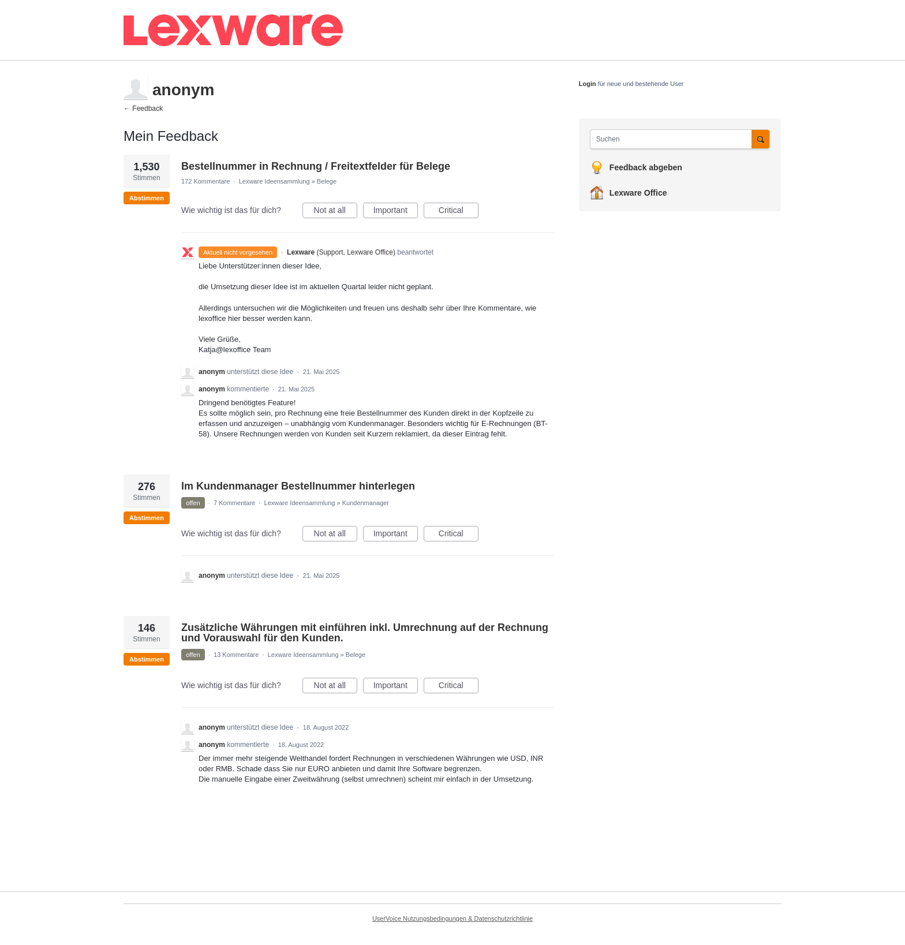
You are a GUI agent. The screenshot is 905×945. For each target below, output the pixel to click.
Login (587, 83)
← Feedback (143, 108)
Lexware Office (638, 192)
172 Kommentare (205, 181)
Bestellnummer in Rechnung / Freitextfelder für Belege (315, 166)
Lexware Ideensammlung (274, 181)
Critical (458, 212)
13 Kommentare (236, 654)
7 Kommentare (234, 502)
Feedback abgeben (645, 167)
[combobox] (674, 139)
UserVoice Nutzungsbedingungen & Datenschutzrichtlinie (452, 918)
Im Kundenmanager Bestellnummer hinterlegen (298, 486)
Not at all (335, 212)
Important (395, 212)
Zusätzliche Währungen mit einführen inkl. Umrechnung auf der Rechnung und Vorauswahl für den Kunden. (364, 633)
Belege (326, 181)
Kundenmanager (365, 502)
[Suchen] (760, 138)
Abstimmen (146, 198)
